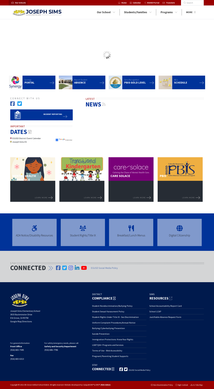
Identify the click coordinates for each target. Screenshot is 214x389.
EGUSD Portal (156, 2)
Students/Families (138, 12)
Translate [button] (173, 2)
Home (127, 2)
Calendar (140, 2)
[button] (20, 2)
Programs (168, 12)
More (190, 12)
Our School (106, 12)
